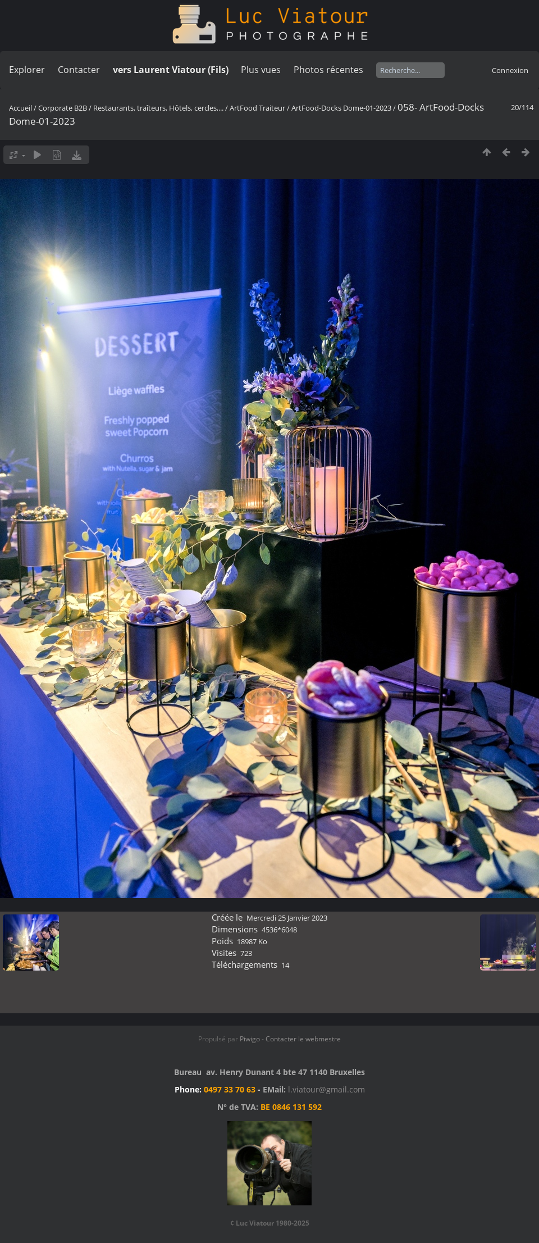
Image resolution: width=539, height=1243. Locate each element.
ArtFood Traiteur (257, 108)
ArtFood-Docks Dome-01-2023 (341, 108)
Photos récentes (328, 69)
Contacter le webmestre (303, 1039)
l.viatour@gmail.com (326, 1089)
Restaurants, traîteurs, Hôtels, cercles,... (158, 108)
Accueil (20, 108)
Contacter (79, 69)
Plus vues (261, 69)
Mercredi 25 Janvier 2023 (286, 918)
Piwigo (250, 1039)
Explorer (27, 69)
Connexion (510, 70)
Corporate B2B (62, 108)
